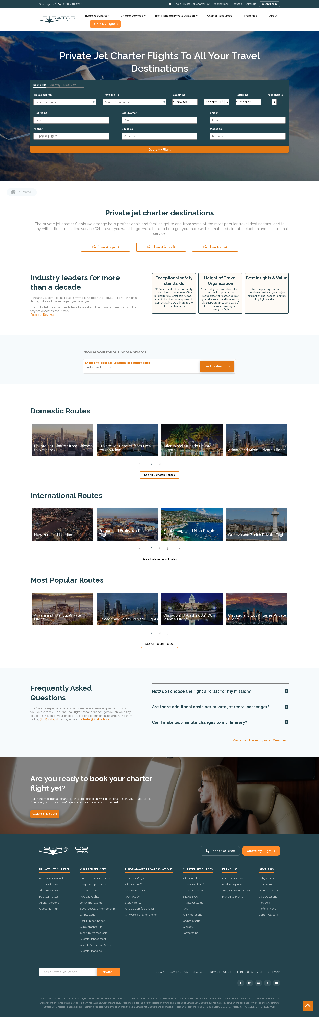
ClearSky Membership (94, 932)
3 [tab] (167, 464)
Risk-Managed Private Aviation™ (149, 869)
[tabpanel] (62, 440)
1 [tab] (152, 464)
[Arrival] (134, 102)
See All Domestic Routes (159, 474)
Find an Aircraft (161, 247)
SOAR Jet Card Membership (97, 908)
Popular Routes (48, 896)
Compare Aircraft (193, 884)
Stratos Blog (190, 896)
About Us (266, 869)
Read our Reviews (42, 314)
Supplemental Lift (91, 926)
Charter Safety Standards (140, 878)
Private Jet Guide (193, 902)
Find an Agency (232, 884)
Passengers (275, 95)
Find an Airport (105, 247)
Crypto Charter (192, 920)
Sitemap (274, 971)
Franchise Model (269, 890)
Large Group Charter (93, 884)
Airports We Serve (50, 890)
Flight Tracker (191, 878)
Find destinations (217, 366)
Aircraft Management (93, 938)
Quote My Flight (104, 24)
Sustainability (133, 902)
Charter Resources (219, 15)
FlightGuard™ (133, 884)
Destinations (220, 3)
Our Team (265, 884)
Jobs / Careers (268, 914)
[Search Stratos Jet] (68, 972)
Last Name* (129, 113)
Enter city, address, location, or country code (117, 362)
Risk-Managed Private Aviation (175, 15)
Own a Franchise (232, 878)
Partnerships (190, 932)
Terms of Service (250, 971)
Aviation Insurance (136, 890)
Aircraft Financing (91, 950)
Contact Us (179, 971)
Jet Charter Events (91, 902)
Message (216, 129)
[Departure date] (185, 102)
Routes (237, 3)
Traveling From (42, 95)
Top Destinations (49, 884)
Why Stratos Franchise (236, 890)
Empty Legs (87, 914)
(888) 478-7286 (72, 4)
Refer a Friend (267, 908)
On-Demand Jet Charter (95, 878)
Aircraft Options (49, 902)
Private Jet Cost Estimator (54, 878)
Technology (132, 896)
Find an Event (215, 247)
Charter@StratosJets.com (97, 719)
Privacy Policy (220, 971)
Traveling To (111, 95)
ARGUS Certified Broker (139, 908)
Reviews (264, 902)
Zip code (127, 129)
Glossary (188, 926)
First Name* (40, 113)
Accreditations (268, 896)
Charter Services (132, 15)
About (273, 15)
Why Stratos (266, 878)
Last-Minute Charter (92, 920)
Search (198, 971)
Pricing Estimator (193, 890)
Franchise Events (232, 896)
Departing (178, 95)
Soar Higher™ (47, 4)
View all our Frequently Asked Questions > (261, 740)
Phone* (38, 129)
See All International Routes (159, 559)
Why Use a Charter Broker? (141, 914)
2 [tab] (160, 464)
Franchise (250, 15)
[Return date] (248, 102)
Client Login (269, 3)
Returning (242, 95)
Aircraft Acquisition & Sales (96, 945)
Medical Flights (89, 896)
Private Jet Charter (96, 15)
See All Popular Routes (159, 644)
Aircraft (251, 3)
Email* (214, 113)
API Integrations (192, 914)
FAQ (185, 908)
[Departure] (64, 102)
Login (160, 971)
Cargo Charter (89, 890)
